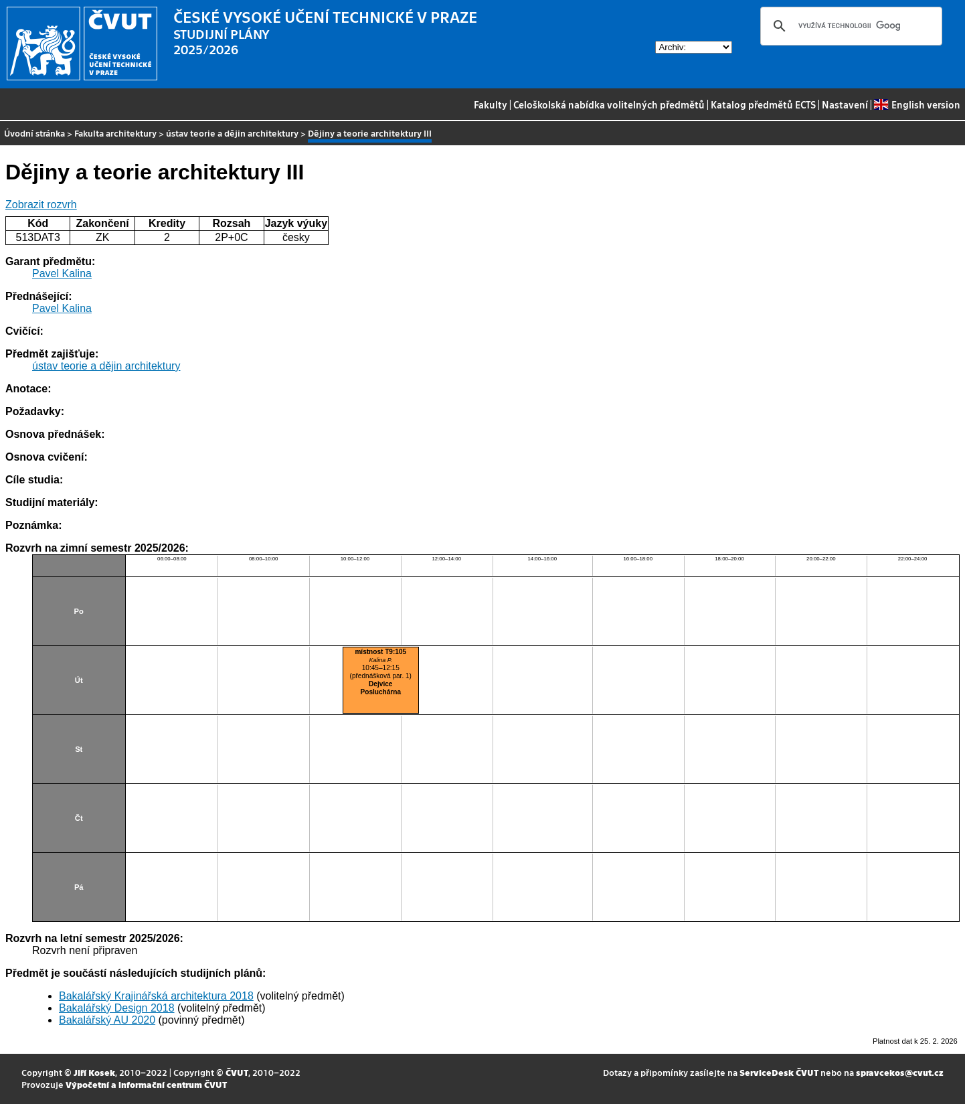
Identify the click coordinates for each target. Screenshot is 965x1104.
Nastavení (845, 104)
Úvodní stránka (34, 133)
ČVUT (237, 1072)
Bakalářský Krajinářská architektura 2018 (156, 996)
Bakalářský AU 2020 (107, 1020)
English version (917, 104)
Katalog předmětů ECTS (763, 104)
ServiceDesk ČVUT (778, 1072)
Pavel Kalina (62, 273)
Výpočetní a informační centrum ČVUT (146, 1084)
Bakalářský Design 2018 (117, 1008)
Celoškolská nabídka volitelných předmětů (609, 104)
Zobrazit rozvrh (41, 204)
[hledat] (849, 26)
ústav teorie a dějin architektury (232, 133)
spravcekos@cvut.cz (900, 1072)
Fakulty (490, 104)
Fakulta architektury (115, 133)
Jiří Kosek (94, 1072)
